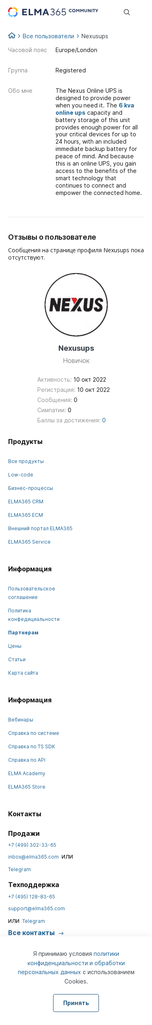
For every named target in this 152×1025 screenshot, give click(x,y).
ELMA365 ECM (25, 515)
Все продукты (26, 461)
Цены (14, 646)
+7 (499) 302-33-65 (32, 845)
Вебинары (20, 720)
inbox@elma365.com (33, 857)
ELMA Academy (26, 773)
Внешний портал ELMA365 (40, 528)
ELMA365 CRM (25, 501)
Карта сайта (23, 673)
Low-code (20, 475)
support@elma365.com (36, 908)
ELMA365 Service (29, 542)
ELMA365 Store (26, 787)
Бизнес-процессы (30, 488)
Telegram (19, 869)
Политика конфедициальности (34, 615)
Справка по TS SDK (31, 746)
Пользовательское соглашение (31, 593)
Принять (76, 1002)
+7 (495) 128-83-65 (31, 897)
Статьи (17, 659)
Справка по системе (33, 733)
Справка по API (26, 760)
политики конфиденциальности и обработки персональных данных (71, 962)
